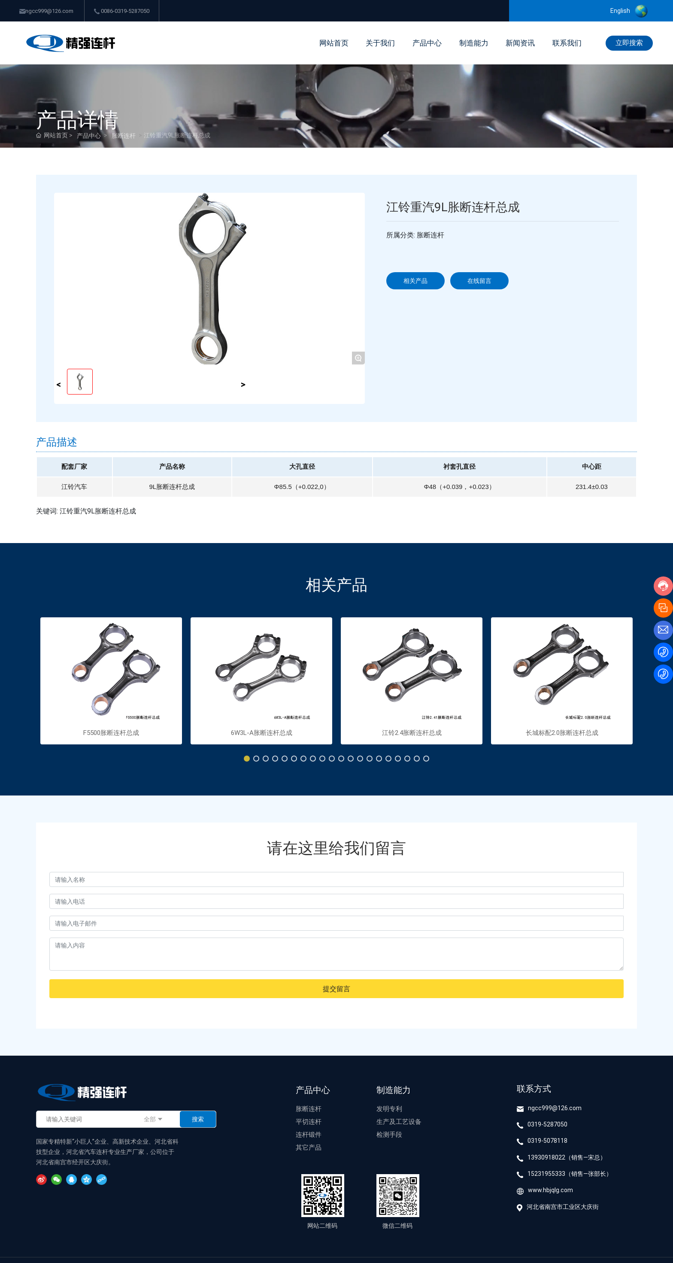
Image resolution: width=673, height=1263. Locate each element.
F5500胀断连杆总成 (111, 732)
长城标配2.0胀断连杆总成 (562, 732)
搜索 (198, 1119)
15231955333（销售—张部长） (569, 1173)
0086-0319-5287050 (121, 11)
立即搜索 (629, 42)
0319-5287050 (547, 1124)
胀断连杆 (124, 135)
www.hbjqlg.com (550, 1190)
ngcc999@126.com (46, 11)
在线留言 (479, 280)
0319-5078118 (547, 1140)
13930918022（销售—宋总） (566, 1157)
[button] (247, 759)
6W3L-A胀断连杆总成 (261, 732)
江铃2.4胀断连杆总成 (412, 732)
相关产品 (415, 280)
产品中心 (89, 135)
